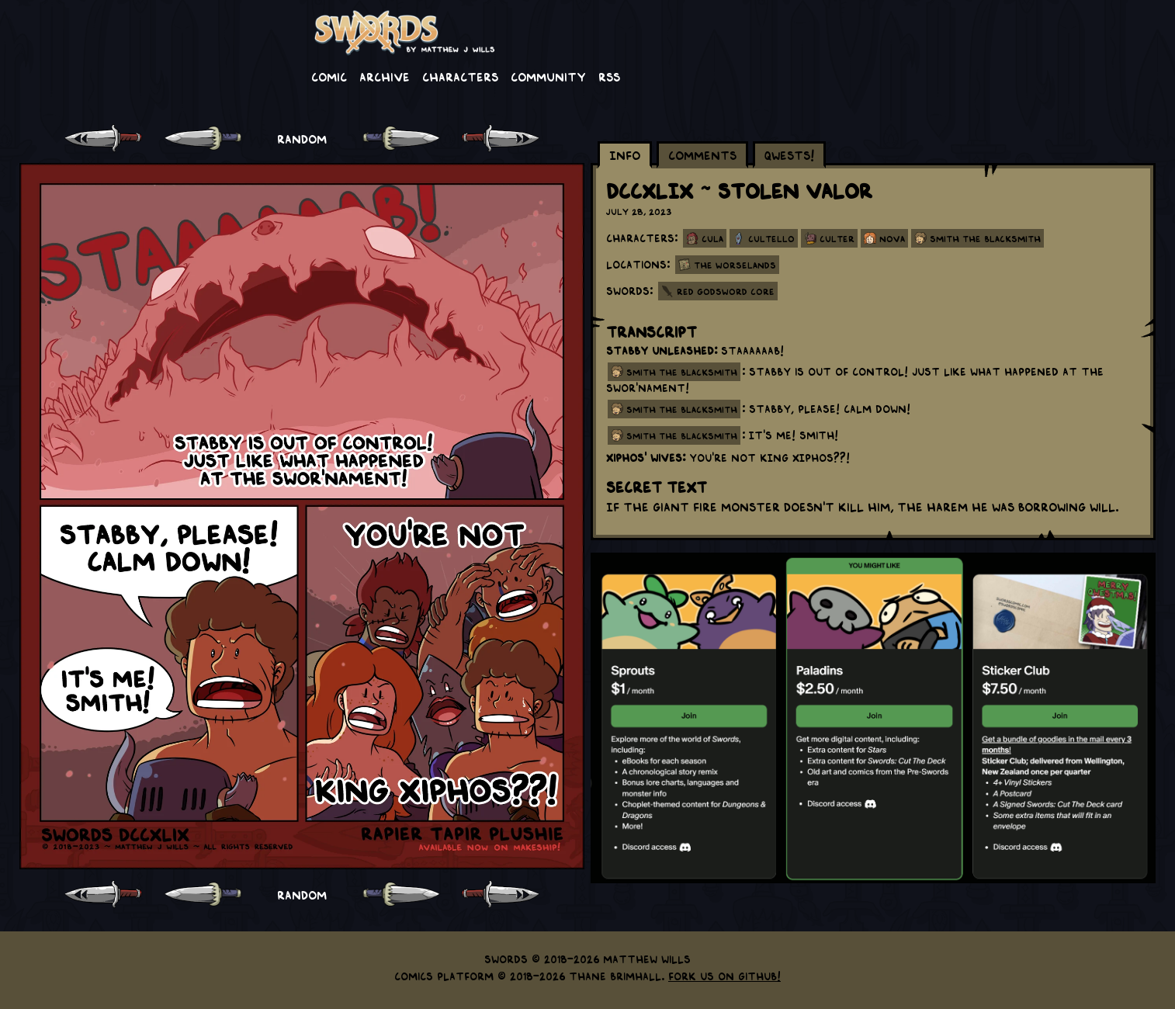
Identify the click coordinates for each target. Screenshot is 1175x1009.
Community (548, 76)
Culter (837, 238)
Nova (892, 238)
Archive (384, 76)
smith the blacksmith (681, 371)
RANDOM (302, 138)
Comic (329, 76)
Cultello (771, 238)
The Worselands (735, 264)
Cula (712, 238)
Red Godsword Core (726, 291)
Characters (460, 76)
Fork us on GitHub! (724, 975)
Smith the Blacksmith (985, 238)
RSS (609, 76)
